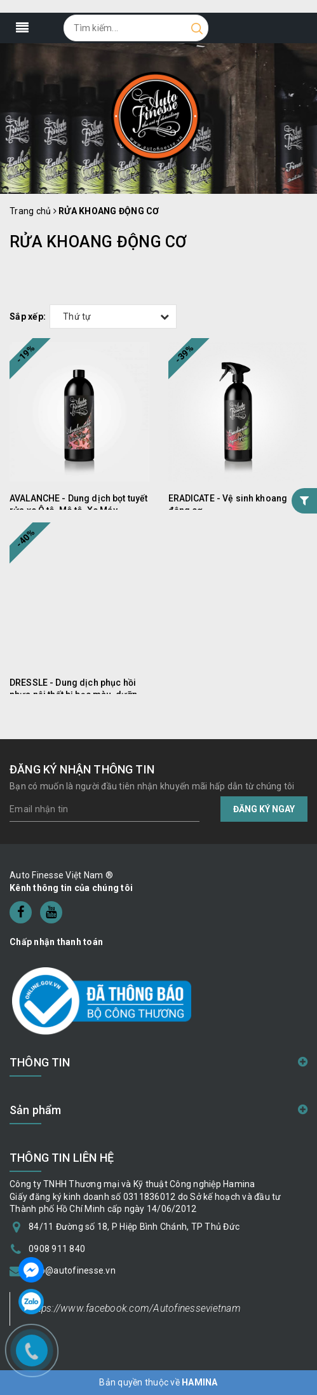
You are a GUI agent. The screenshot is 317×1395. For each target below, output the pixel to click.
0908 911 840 (57, 1249)
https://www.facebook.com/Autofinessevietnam (135, 1308)
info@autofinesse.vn (72, 1270)
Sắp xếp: (28, 316)
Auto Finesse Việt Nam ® (61, 875)
